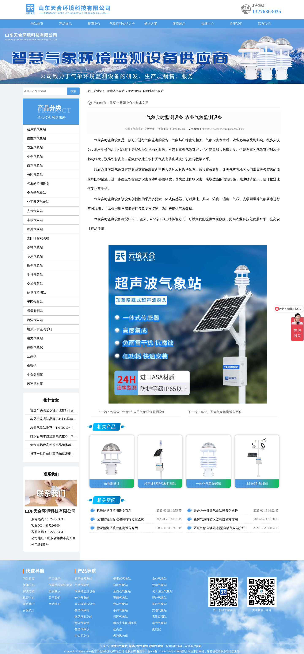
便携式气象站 (116, 91)
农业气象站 (35, 147)
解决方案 (150, 23)
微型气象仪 (35, 347)
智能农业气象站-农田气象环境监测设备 (137, 412)
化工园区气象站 (38, 202)
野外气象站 (35, 229)
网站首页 (37, 23)
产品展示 (65, 23)
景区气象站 (35, 302)
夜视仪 (32, 365)
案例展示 (179, 23)
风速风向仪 (35, 383)
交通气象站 (35, 283)
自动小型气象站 (153, 91)
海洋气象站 (35, 320)
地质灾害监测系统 (39, 329)
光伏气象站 (35, 211)
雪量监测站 (35, 311)
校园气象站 (133, 91)
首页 (113, 102)
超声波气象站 (36, 129)
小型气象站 (35, 156)
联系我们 (264, 23)
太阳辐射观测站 (38, 238)
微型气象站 (35, 265)
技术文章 (142, 102)
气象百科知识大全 (122, 23)
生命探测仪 (35, 374)
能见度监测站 (36, 292)
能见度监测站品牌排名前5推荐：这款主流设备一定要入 (53, 419)
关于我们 (236, 23)
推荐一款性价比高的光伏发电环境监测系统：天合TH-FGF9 (53, 453)
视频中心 (207, 23)
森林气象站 (35, 247)
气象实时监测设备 (144, 128)
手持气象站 (35, 274)
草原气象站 (35, 256)
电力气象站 (35, 338)
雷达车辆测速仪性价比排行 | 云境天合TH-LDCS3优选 (53, 410)
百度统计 (29, 610)
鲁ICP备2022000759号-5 (162, 651)
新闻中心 (94, 23)
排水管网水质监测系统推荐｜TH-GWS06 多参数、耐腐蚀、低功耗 (53, 436)
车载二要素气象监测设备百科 (221, 412)
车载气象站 (35, 220)
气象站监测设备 (38, 183)
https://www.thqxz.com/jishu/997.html (223, 128)
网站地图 (54, 604)
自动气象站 (35, 165)
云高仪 (32, 356)
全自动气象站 (36, 192)
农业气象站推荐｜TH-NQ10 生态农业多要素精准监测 (53, 427)
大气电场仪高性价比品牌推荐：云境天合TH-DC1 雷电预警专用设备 (53, 445)
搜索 (73, 91)
